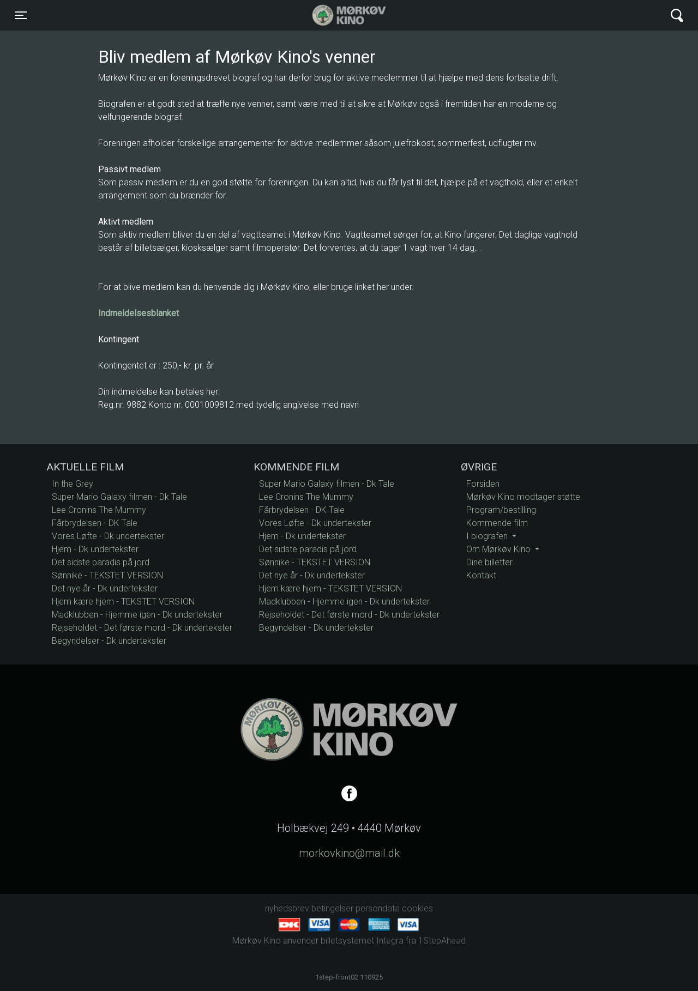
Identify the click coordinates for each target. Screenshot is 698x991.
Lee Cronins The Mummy (99, 510)
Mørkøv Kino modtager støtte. (524, 497)
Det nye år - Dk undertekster (105, 588)
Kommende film (497, 523)
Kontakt (481, 575)
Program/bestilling (501, 510)
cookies (417, 908)
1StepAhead (442, 940)
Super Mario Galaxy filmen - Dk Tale (119, 497)
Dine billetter (489, 562)
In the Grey (72, 484)
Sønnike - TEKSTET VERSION (107, 575)
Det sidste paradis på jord (100, 562)
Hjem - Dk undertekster (95, 549)
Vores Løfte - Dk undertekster (108, 536)
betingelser (332, 908)
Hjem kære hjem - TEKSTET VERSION (123, 601)
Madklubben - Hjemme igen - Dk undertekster (137, 614)
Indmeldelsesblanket (138, 313)
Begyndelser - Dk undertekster (109, 641)
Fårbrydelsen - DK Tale (94, 523)
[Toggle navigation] (20, 15)
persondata (378, 908)
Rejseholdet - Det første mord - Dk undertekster (142, 628)
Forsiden (483, 484)
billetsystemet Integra (362, 940)
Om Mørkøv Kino (499, 549)
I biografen (488, 536)
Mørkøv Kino (338, 15)
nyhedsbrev (287, 908)
